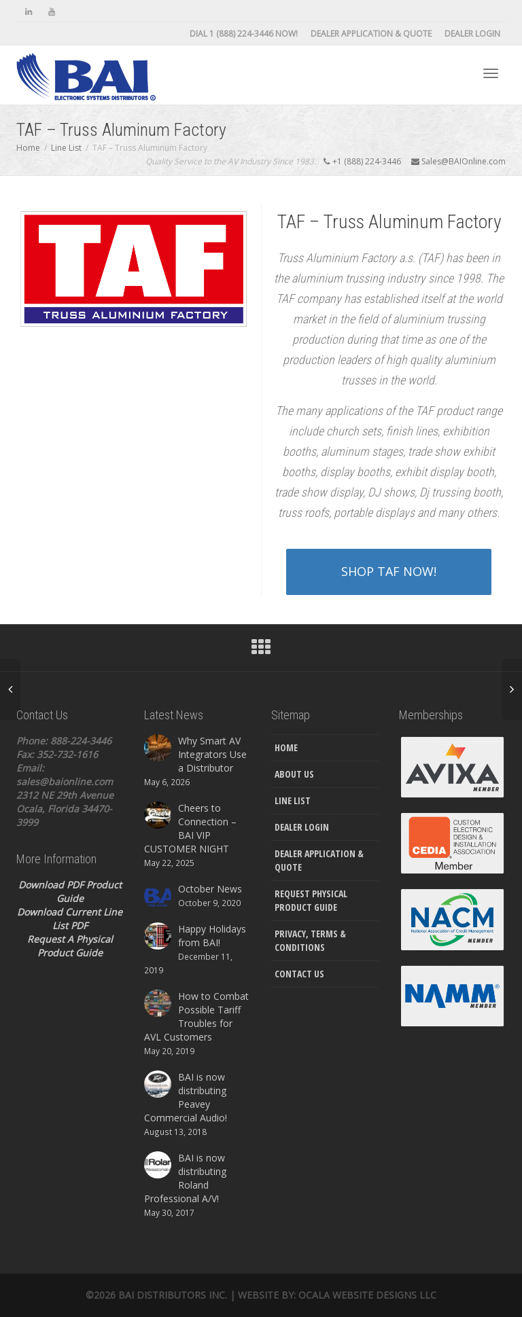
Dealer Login (472, 33)
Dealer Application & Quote (371, 33)
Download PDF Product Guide (70, 891)
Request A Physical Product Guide (70, 946)
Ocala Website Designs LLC (367, 1294)
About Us (294, 774)
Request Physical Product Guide (311, 900)
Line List (293, 800)
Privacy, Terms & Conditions (310, 940)
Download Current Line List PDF (69, 918)
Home (286, 747)
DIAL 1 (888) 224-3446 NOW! (244, 33)
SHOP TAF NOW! (388, 571)
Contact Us (299, 973)
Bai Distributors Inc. (172, 1294)
